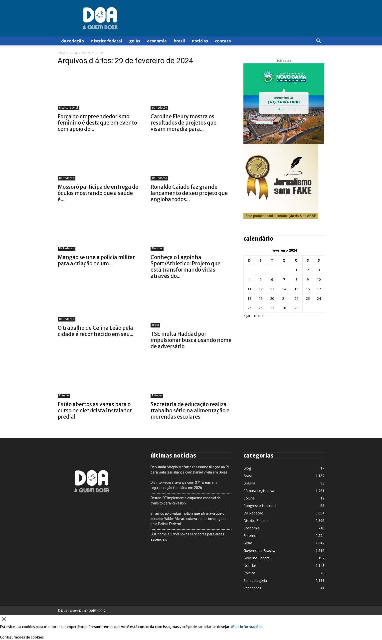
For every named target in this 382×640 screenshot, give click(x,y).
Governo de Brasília (259, 550)
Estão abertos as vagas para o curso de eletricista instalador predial (95, 410)
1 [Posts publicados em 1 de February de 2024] (296, 270)
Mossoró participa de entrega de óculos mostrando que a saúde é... (98, 193)
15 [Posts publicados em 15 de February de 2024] (296, 289)
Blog (247, 468)
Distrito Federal (106, 40)
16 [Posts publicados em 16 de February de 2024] (308, 289)
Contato (223, 40)
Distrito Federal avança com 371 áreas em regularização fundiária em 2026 (184, 485)
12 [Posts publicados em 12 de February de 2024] (261, 289)
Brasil (179, 40)
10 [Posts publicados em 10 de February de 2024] (319, 279)
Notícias (200, 40)
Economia (157, 40)
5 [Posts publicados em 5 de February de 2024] (261, 279)
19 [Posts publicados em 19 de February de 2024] (261, 298)
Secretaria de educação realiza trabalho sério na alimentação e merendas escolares (190, 410)
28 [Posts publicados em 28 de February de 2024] (284, 308)
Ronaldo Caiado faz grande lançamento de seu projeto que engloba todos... (189, 193)
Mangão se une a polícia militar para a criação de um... (96, 260)
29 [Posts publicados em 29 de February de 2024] (296, 308)
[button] (318, 41)
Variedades (252, 588)
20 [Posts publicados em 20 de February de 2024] (272, 298)
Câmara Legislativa (258, 490)
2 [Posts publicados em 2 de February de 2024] (308, 270)
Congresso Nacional (259, 505)
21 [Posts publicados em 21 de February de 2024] (284, 298)
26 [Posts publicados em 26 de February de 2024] (261, 308)
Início (61, 53)
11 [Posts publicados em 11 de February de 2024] (249, 289)
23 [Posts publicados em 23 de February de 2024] (308, 298)
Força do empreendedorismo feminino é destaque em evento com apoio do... (97, 122)
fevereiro (88, 53)
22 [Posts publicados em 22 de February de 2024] (296, 298)
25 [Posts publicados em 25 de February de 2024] (249, 308)
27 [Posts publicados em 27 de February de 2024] (272, 308)
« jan (247, 315)
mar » (258, 315)
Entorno (64, 395)
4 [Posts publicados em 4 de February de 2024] (249, 279)
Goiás (134, 40)
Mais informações (246, 627)
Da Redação (72, 40)
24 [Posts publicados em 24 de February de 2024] (319, 298)
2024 (73, 53)
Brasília (249, 483)
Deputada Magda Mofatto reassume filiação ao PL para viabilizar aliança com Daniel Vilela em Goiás (190, 469)
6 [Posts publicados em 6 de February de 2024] (272, 279)
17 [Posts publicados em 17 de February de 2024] (319, 289)
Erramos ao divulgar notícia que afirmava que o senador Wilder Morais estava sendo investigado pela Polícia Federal (188, 518)
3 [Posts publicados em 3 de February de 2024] (319, 270)
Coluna (249, 498)
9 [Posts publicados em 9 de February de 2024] (308, 279)
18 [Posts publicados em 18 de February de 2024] (249, 298)
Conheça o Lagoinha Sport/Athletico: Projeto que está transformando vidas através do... (185, 266)
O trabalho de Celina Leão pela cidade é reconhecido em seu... (95, 330)
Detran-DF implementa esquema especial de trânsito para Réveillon (186, 500)
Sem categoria (255, 580)
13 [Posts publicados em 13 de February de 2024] (272, 289)
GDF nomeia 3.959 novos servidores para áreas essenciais (187, 536)
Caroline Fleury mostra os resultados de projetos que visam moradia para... (183, 122)
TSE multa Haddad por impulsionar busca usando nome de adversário (191, 340)
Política (249, 573)
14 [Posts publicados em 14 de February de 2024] (284, 289)
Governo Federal (256, 558)
